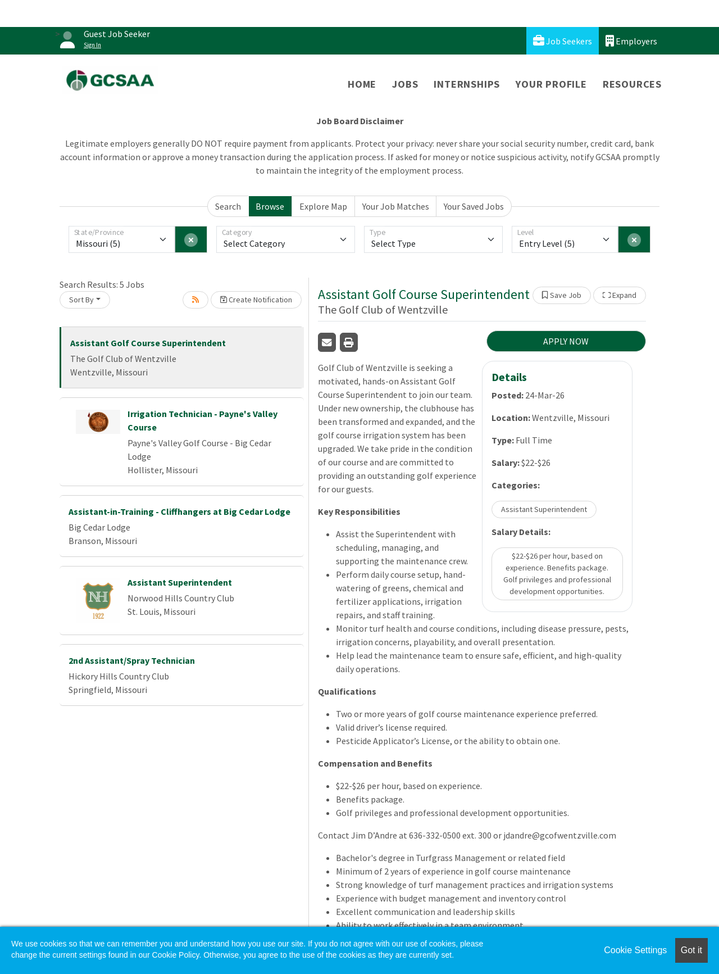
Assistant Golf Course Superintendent (148, 342)
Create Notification (256, 300)
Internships (467, 84)
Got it (691, 950)
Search (228, 206)
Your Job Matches (395, 206)
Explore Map (323, 206)
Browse (270, 206)
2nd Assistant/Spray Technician (132, 660)
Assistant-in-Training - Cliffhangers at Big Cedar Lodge (179, 511)
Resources (632, 84)
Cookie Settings (635, 950)
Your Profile (551, 84)
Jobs (405, 84)
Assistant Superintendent (180, 582)
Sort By (81, 300)
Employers (631, 41)
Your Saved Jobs (474, 206)
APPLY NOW (566, 341)
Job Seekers (562, 41)
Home (362, 84)
